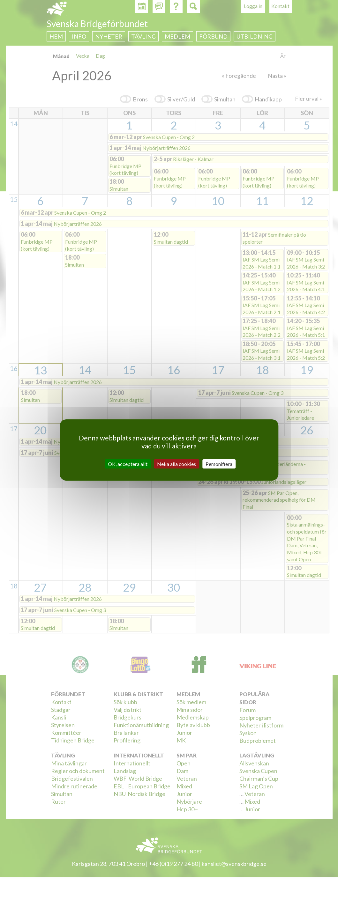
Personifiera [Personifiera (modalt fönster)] (219, 464)
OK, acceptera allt (127, 464)
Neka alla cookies (176, 464)
